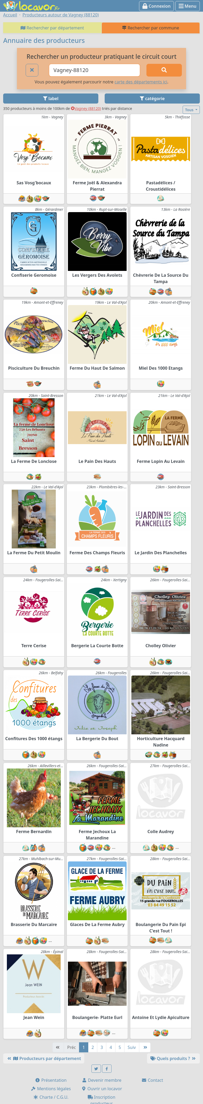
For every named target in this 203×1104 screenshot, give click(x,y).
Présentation (51, 1080)
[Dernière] (145, 1047)
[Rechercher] (164, 70)
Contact (152, 1080)
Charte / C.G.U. (50, 1097)
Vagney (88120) (86, 108)
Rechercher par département (52, 28)
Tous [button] (189, 109)
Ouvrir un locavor (101, 1089)
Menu (187, 6)
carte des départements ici (140, 82)
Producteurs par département (44, 1058)
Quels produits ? (173, 1058)
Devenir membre (102, 1080)
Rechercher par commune (150, 28)
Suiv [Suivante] (132, 1047)
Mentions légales (51, 1089)
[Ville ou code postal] (94, 70)
